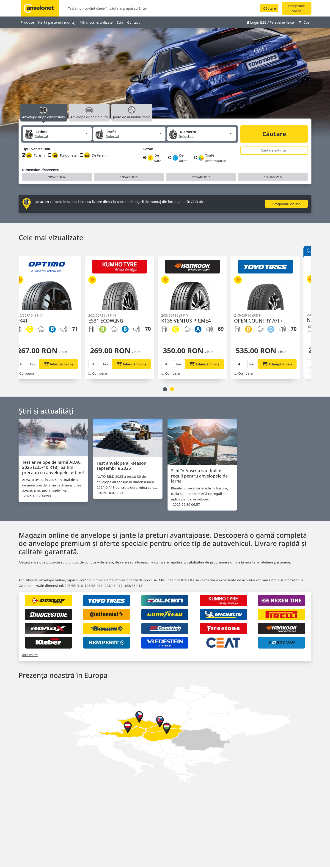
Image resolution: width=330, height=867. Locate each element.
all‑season (142, 562)
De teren (95, 155)
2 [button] (172, 389)
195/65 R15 (129, 177)
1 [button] (165, 389)
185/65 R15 (273, 177)
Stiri (120, 22)
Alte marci (30, 654)
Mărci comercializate (96, 22)
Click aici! (198, 201)
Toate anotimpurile (212, 158)
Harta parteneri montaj (56, 22)
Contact (133, 22)
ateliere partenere (275, 562)
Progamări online (296, 8)
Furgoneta (64, 155)
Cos (303, 22)
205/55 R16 (57, 177)
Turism (35, 155)
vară (123, 562)
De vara (154, 158)
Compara (34, 373)
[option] (165, 78)
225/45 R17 (201, 177)
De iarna (180, 158)
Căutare (274, 134)
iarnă (109, 562)
